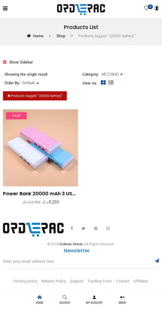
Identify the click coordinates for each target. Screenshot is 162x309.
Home (38, 36)
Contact (122, 281)
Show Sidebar (18, 62)
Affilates (141, 281)
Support (76, 281)
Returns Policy (53, 281)
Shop (60, 36)
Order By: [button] (21, 83)
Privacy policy (25, 281)
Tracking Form (100, 281)
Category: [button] (102, 74)
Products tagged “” (34, 96)
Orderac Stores (71, 244)
